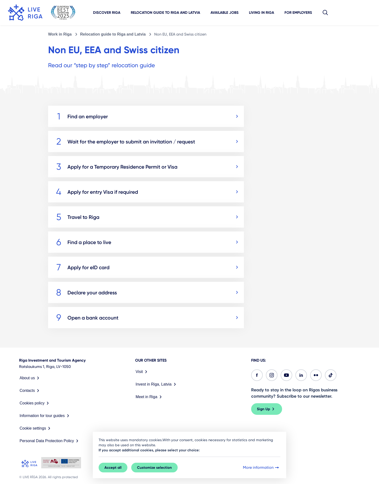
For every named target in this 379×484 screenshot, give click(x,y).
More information (261, 467)
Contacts (30, 391)
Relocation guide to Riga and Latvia (165, 12)
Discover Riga (106, 12)
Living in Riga (261, 12)
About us (30, 378)
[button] (325, 12)
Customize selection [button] (154, 467)
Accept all (113, 467)
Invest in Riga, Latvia (157, 384)
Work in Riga (60, 34)
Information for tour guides (45, 416)
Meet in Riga (150, 397)
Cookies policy (35, 403)
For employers (298, 12)
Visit (142, 372)
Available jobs (225, 12)
